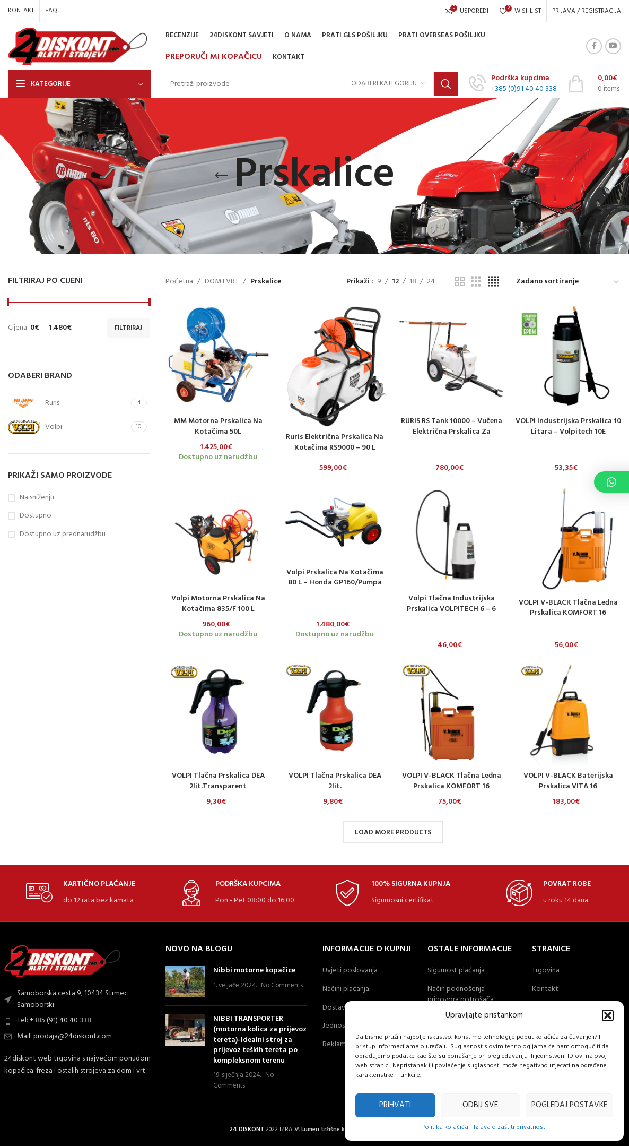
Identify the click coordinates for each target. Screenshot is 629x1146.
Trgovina (546, 971)
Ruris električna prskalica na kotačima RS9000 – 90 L (334, 442)
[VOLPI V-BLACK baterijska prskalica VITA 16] (568, 713)
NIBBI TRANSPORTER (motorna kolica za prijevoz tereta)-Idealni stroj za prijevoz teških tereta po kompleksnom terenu (260, 1039)
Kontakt (545, 989)
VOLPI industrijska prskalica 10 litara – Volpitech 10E (568, 426)
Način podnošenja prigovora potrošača (460, 994)
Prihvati (395, 1105)
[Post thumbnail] (185, 981)
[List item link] (78, 1021)
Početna (179, 282)
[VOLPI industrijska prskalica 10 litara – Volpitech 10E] (568, 358)
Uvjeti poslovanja (350, 971)
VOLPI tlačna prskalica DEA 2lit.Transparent (218, 781)
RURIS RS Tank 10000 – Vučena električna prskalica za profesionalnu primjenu (451, 431)
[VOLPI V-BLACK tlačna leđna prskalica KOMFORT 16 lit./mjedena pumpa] (451, 713)
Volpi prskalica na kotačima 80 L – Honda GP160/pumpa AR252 (334, 582)
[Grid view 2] (460, 282)
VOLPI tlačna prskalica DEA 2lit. (335, 781)
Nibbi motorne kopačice (254, 970)
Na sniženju (37, 498)
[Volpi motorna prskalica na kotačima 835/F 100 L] (218, 535)
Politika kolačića (445, 1128)
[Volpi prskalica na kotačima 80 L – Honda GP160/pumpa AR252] (335, 522)
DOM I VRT (222, 282)
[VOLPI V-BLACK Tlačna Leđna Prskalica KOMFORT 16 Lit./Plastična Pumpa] (568, 537)
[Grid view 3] (476, 282)
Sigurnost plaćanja (456, 971)
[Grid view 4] (493, 282)
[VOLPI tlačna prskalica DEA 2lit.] (335, 713)
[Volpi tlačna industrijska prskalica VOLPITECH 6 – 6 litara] (451, 535)
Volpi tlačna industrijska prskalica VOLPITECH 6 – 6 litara (451, 608)
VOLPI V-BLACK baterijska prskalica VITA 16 (568, 781)
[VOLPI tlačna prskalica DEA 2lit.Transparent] (218, 713)
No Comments (282, 985)
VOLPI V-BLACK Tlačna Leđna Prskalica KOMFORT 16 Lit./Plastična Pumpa (568, 613)
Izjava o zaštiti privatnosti (510, 1128)
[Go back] (221, 175)
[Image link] (62, 961)
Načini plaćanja (345, 989)
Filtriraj (128, 328)
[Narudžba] (568, 282)
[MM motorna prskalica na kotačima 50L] (218, 358)
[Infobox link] (513, 84)
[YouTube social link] (613, 46)
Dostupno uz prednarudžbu (63, 534)
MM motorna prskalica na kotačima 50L (218, 426)
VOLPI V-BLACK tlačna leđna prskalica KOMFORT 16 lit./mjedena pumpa (451, 786)
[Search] (310, 84)
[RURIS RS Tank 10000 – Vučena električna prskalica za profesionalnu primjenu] (451, 358)
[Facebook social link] (594, 46)
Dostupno (35, 516)
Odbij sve (480, 1105)
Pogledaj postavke (569, 1105)
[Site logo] (78, 46)
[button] (607, 1015)
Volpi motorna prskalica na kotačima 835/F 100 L (218, 603)
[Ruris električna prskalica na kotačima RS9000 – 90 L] (335, 366)
